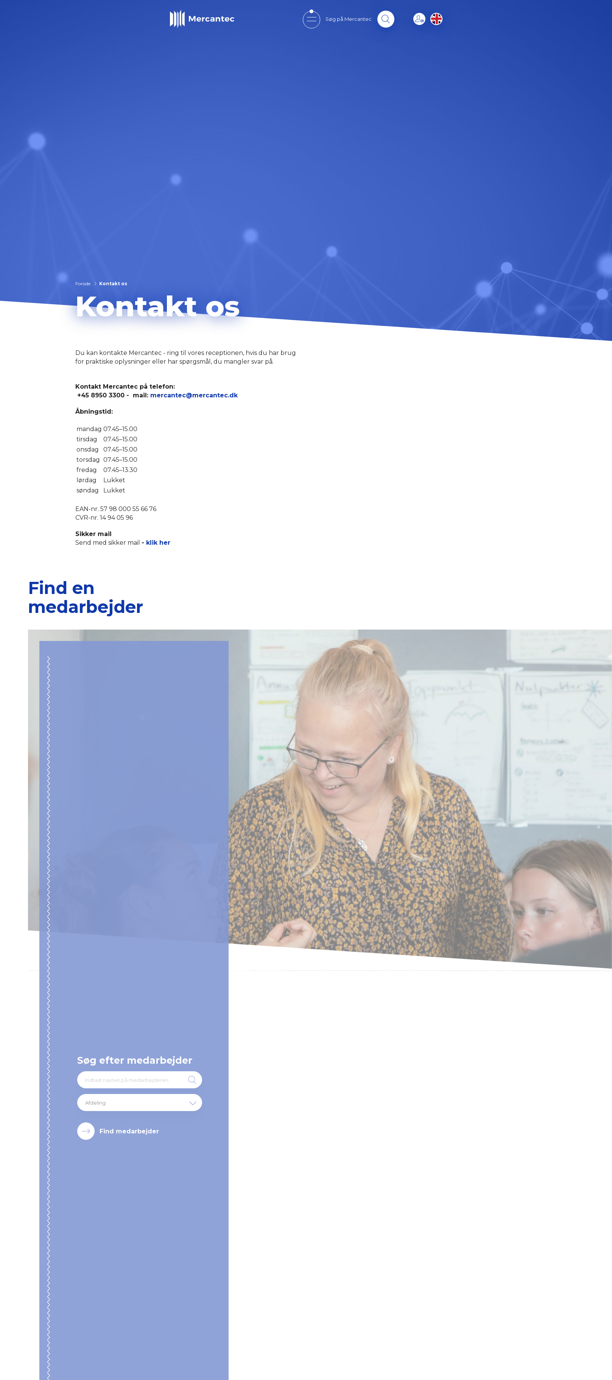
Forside (82, 283)
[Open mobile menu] (311, 19)
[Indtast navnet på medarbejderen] (139, 1079)
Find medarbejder (129, 1131)
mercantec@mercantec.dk (194, 395)
